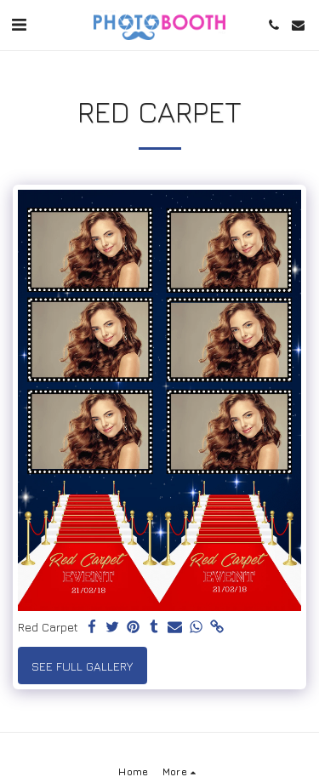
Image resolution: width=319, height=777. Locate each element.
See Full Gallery (82, 666)
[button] (18, 24)
